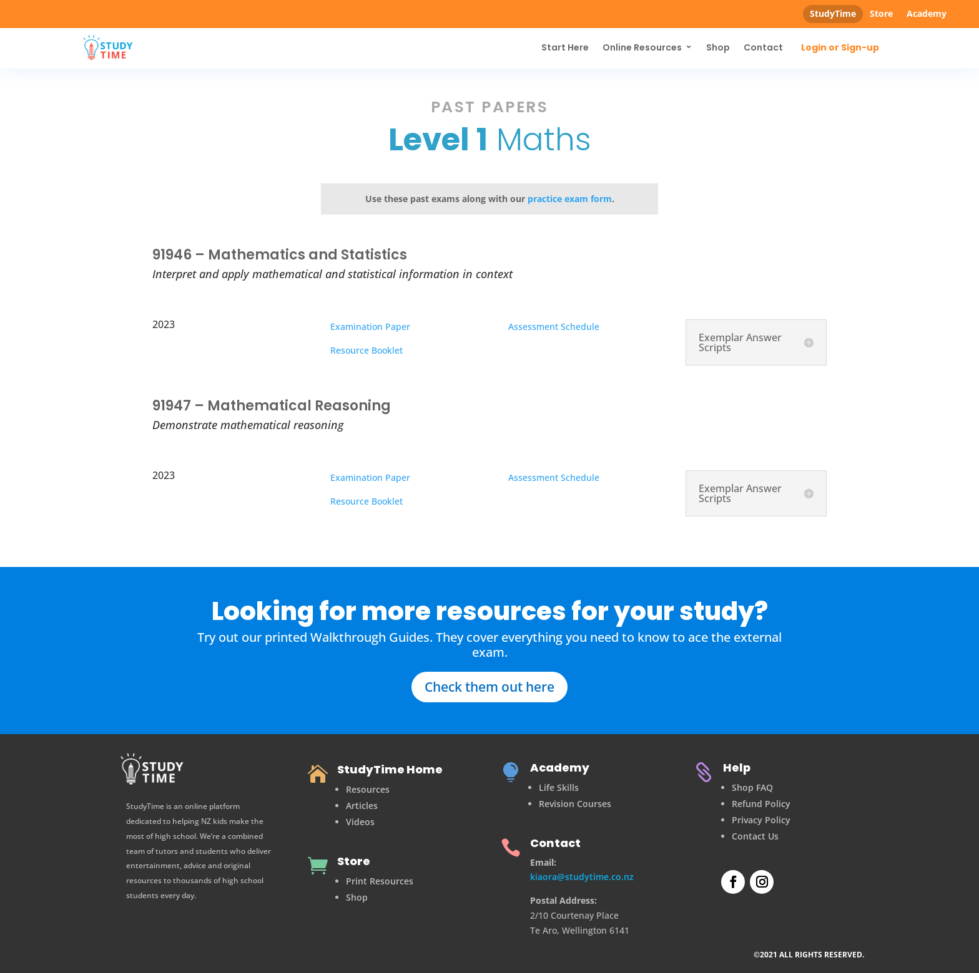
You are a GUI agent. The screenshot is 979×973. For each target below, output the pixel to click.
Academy (927, 13)
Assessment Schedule (553, 326)
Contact (763, 47)
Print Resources (379, 881)
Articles (362, 805)
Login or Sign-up (840, 48)
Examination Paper (370, 326)
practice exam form (570, 199)
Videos (360, 822)
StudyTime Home (390, 769)
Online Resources (642, 47)
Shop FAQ (752, 787)
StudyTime (833, 13)
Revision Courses (575, 804)
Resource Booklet (366, 350)
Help (736, 767)
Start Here (565, 47)
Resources (368, 789)
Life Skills (559, 787)
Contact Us (755, 836)
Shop (718, 47)
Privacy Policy (761, 820)
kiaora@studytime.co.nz (582, 877)
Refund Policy (761, 804)
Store (881, 13)
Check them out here (489, 686)
